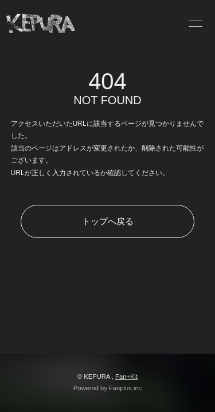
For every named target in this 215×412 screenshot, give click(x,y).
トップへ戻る (108, 221)
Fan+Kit (126, 376)
